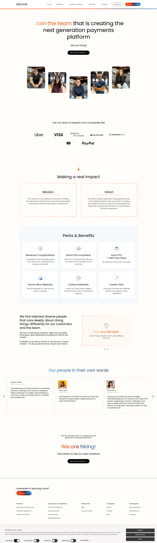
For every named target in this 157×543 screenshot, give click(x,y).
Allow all (140, 530)
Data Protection (53, 511)
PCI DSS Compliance (55, 507)
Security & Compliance (76, 4)
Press (108, 515)
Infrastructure (53, 515)
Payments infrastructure (25, 507)
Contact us (117, 4)
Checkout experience (24, 511)
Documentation (135, 507)
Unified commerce (23, 515)
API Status (132, 515)
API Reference (134, 511)
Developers (59, 4)
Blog (83, 507)
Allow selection (140, 535)
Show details (84, 540)
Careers (109, 511)
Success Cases (87, 511)
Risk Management (54, 518)
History (109, 507)
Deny (140, 539)
